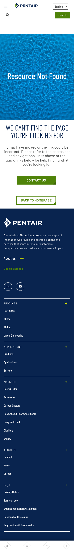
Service (8, 370)
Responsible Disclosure (16, 517)
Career (7, 473)
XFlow (7, 319)
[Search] (7, 15)
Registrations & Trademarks (19, 525)
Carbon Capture (12, 405)
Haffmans (9, 310)
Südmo (7, 327)
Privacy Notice (11, 492)
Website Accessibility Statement (20, 508)
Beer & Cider (10, 389)
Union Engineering (13, 335)
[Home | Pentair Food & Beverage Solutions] (36, 200)
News (7, 465)
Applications (10, 362)
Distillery (8, 430)
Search (63, 15)
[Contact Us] (36, 180)
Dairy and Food (12, 422)
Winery (7, 438)
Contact (8, 457)
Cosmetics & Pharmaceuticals (20, 414)
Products (8, 354)
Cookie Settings (13, 268)
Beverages (9, 397)
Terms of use (11, 500)
